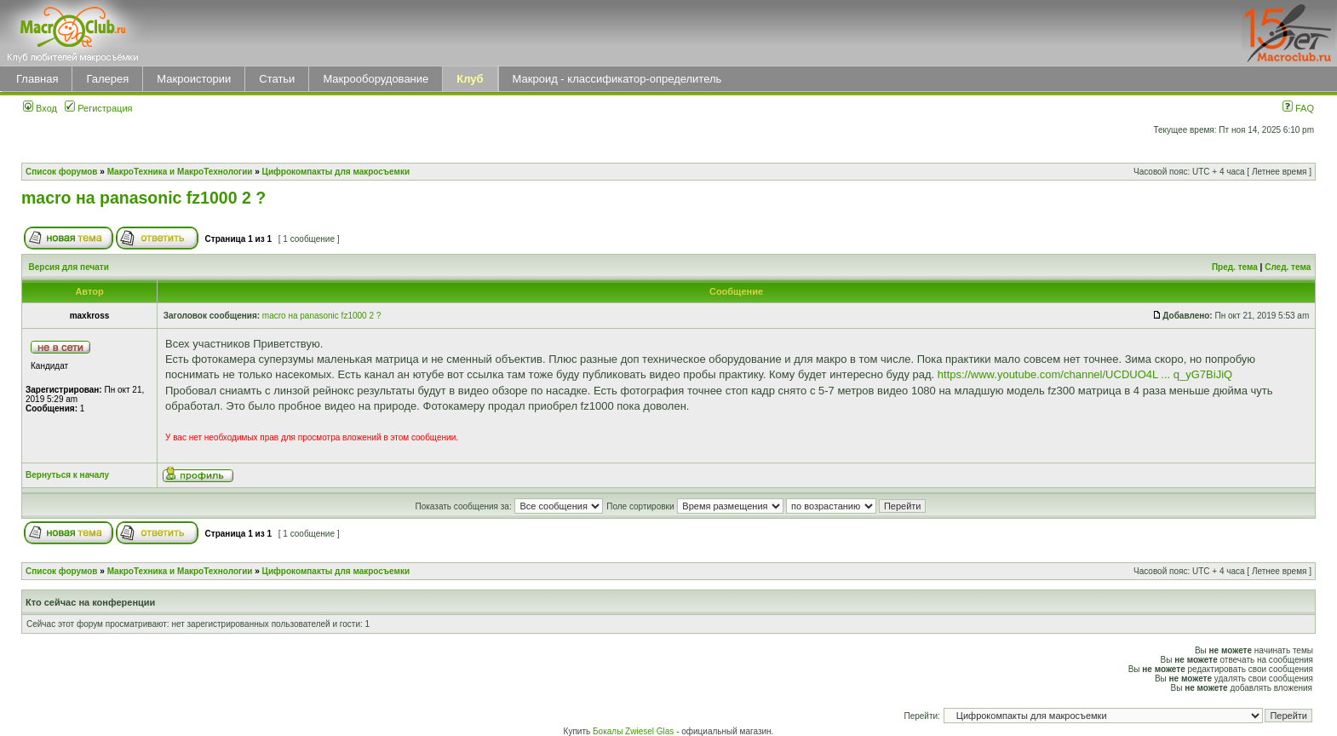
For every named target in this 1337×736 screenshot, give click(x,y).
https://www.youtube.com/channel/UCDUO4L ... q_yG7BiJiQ (1085, 374)
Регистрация (98, 108)
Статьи (277, 78)
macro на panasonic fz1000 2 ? (143, 197)
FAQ (1298, 108)
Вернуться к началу (67, 475)
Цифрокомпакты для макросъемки (336, 171)
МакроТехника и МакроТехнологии (180, 171)
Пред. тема (1235, 267)
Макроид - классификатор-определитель (617, 78)
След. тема (1288, 267)
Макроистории (194, 78)
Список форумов (62, 171)
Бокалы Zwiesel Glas (634, 731)
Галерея (107, 78)
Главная (37, 78)
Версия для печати (69, 267)
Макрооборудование (375, 78)
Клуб (469, 78)
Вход (40, 108)
